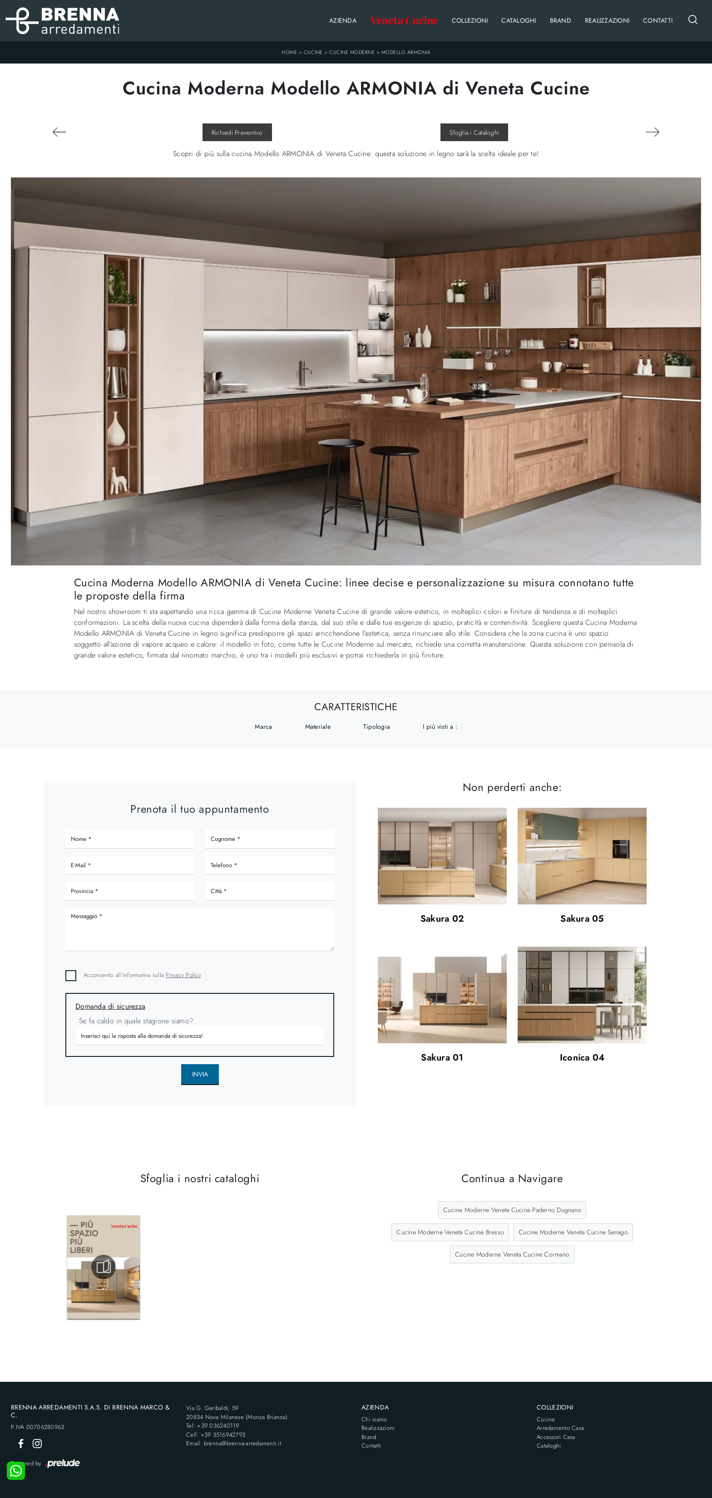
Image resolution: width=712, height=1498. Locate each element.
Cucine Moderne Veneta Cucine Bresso (450, 1232)
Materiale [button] (318, 726)
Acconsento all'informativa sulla (142, 975)
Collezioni (470, 20)
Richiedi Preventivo (237, 132)
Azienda (342, 20)
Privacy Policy (183, 975)
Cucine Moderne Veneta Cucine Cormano (512, 1254)
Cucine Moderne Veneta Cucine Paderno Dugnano (512, 1209)
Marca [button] (263, 726)
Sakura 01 (442, 1058)
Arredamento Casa (560, 1428)
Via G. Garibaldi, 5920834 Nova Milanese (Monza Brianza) (236, 1412)
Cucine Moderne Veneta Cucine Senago (573, 1232)
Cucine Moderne (352, 52)
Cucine (313, 52)
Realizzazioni (607, 20)
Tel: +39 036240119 (212, 1425)
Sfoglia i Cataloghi (474, 132)
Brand (560, 20)
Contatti (657, 20)
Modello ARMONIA (406, 52)
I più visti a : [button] (440, 726)
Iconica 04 (582, 1058)
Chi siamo (374, 1419)
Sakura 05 (581, 919)
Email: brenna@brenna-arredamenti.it (233, 1443)
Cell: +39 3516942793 (215, 1434)
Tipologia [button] (376, 726)
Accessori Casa (556, 1437)
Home (289, 52)
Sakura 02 (442, 919)
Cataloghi (518, 20)
